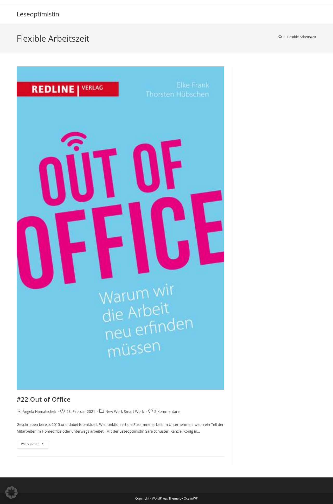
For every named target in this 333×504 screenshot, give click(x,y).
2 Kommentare (167, 411)
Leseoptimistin (38, 14)
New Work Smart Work (124, 411)
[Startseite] (280, 36)
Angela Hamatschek (39, 411)
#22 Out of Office (44, 399)
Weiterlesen (34, 445)
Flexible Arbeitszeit (302, 36)
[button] (11, 492)
